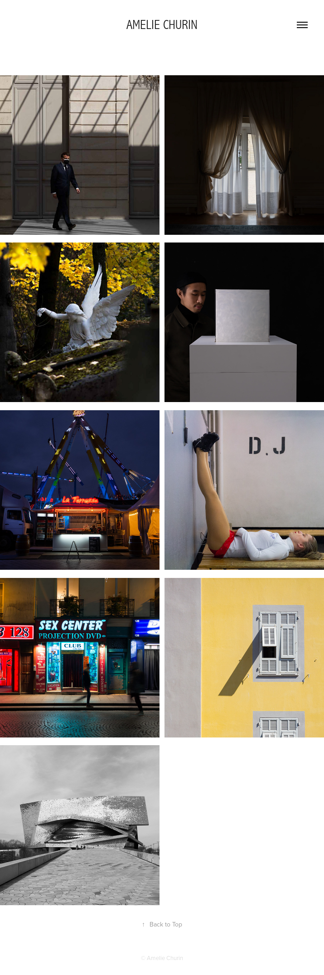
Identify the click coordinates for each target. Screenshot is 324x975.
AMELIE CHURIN (162, 25)
